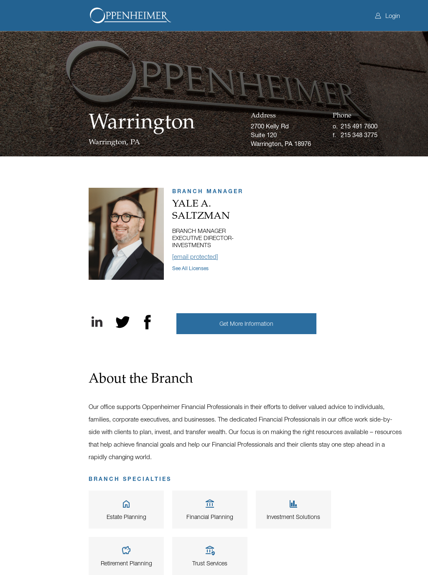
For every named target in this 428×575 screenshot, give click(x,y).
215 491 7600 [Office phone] (359, 126)
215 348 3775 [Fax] (359, 134)
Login (387, 15)
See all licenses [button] (190, 268)
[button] (246, 323)
